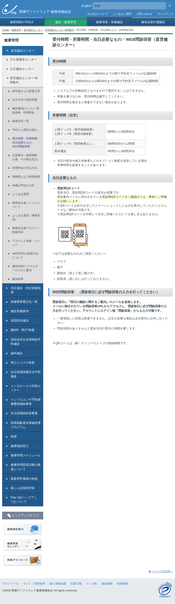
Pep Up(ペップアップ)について (24, 499)
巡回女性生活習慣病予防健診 (26, 341)
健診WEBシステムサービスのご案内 (25, 268)
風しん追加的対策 (23, 488)
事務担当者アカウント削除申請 (26, 230)
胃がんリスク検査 (23, 362)
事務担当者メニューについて (26, 205)
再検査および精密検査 (26, 176)
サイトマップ (165, 14)
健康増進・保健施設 (109, 22)
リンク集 (91, 583)
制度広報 (76, 583)
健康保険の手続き (22, 22)
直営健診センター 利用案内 (59, 30)
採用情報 (122, 583)
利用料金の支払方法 (24, 167)
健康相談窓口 (20, 446)
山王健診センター (22, 69)
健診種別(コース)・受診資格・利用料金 (25, 110)
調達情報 (107, 583)
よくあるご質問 (122, 14)
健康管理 (16, 30)
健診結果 (17, 279)
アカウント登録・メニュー (26, 243)
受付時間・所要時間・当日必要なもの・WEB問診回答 (26, 142)
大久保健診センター (23, 59)
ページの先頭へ (162, 571)
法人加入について (97, 14)
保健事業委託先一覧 (24, 301)
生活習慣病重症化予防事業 (26, 374)
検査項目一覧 (20, 121)
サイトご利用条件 (34, 583)
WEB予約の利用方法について (25, 255)
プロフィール (10, 583)
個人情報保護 (58, 583)
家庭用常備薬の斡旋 (24, 478)
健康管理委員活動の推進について (26, 467)
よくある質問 (20, 194)
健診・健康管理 (65, 22)
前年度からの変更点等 (26, 91)
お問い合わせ (144, 14)
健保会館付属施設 (153, 22)
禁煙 (14, 436)
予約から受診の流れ (24, 129)
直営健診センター (33, 30)
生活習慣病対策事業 (24, 413)
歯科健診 (17, 353)
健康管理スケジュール (26, 455)
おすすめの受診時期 (24, 99)
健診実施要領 (20, 311)
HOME (5, 30)
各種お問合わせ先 (23, 185)
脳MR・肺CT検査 (23, 330)
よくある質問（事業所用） (26, 217)
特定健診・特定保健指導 (26, 290)
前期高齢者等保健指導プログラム (26, 425)
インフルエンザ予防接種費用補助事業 (26, 402)
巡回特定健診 (20, 320)
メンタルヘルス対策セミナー (26, 388)
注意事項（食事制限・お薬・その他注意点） (26, 157)
